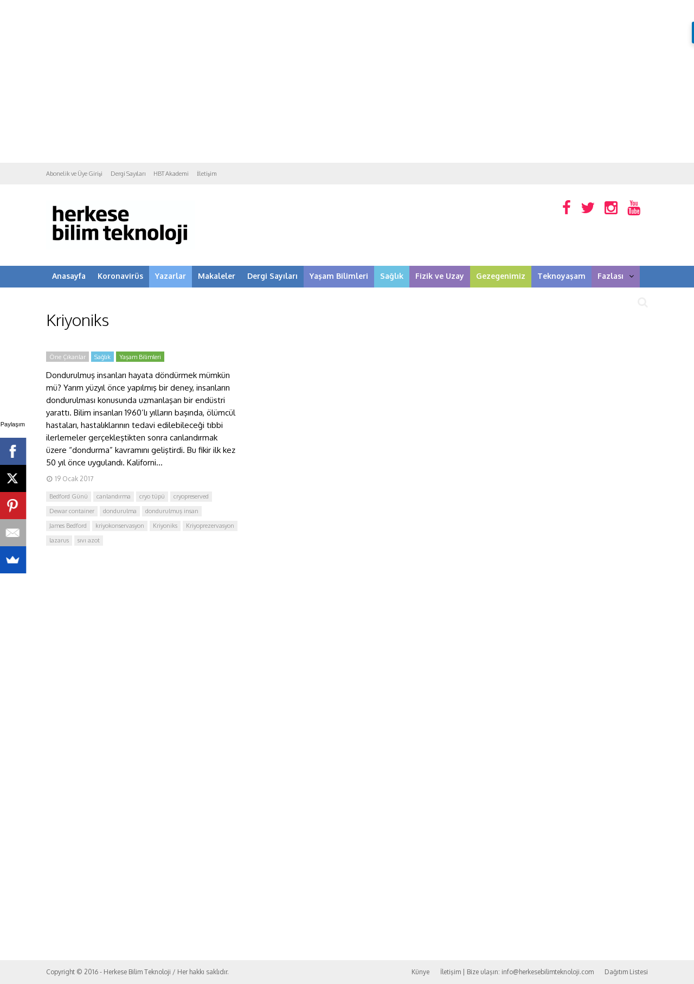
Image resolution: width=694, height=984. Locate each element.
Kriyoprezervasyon (210, 525)
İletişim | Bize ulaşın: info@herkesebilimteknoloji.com (517, 972)
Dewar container (71, 511)
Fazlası (615, 275)
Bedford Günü (68, 496)
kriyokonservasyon (119, 525)
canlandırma (114, 496)
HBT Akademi (171, 173)
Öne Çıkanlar (67, 357)
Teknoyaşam (561, 275)
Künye (420, 972)
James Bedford (68, 525)
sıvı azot (89, 540)
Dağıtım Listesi (626, 972)
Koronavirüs (120, 275)
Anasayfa (69, 275)
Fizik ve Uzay (439, 275)
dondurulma (120, 511)
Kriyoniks (165, 525)
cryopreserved (191, 496)
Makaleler (216, 275)
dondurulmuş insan (171, 511)
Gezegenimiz (500, 275)
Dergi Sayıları (128, 173)
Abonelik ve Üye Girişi (74, 173)
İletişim (207, 173)
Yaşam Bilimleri (339, 275)
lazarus (59, 540)
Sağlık (391, 275)
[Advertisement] (347, 81)
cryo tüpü (152, 496)
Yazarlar (170, 275)
